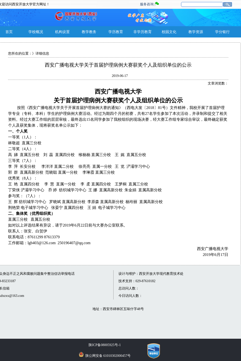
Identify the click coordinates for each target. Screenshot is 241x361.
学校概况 (35, 32)
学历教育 (115, 32)
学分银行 (222, 32)
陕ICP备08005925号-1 (105, 345)
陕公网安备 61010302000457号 (108, 356)
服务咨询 (147, 4)
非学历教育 (142, 32)
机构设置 (62, 32)
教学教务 (89, 32)
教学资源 (195, 32)
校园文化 (169, 32)
